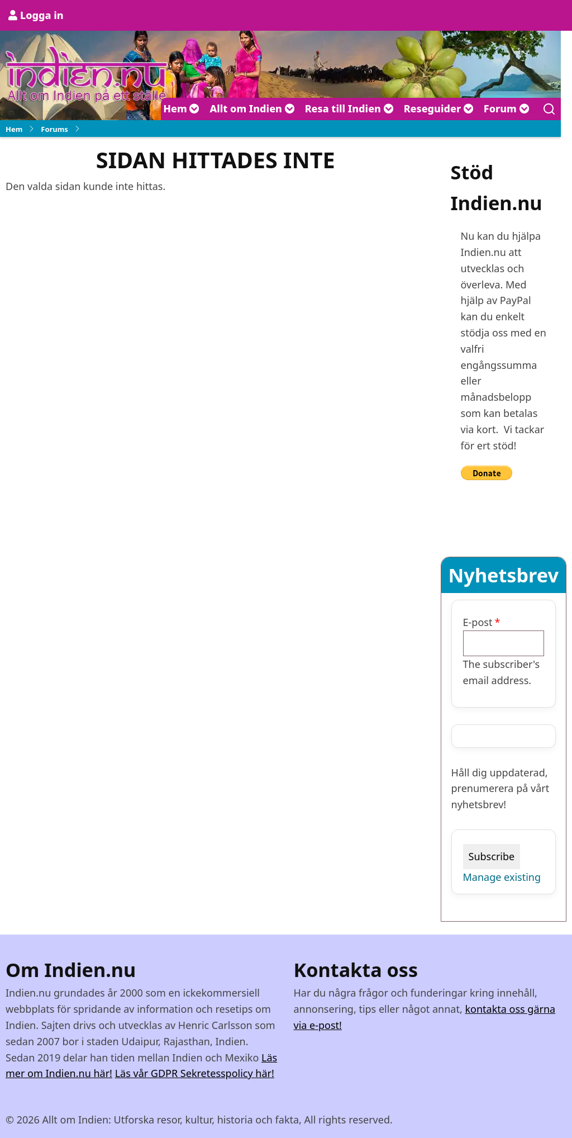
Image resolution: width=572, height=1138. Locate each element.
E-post (478, 622)
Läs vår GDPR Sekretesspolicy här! (194, 1073)
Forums (54, 129)
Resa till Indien (349, 108)
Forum (507, 108)
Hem (181, 108)
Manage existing (502, 877)
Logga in (42, 15)
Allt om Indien (251, 108)
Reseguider (439, 108)
